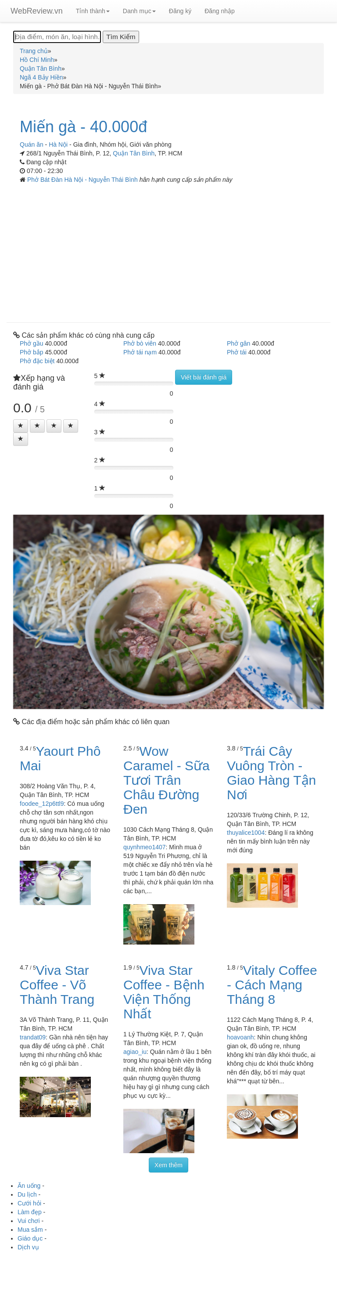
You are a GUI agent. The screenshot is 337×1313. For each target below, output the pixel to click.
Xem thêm (168, 1165)
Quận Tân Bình (133, 153)
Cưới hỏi (29, 1203)
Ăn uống (29, 1185)
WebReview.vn (37, 11)
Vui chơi (29, 1220)
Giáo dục (30, 1238)
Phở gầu (31, 343)
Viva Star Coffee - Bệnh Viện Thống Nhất (163, 992)
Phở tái (237, 352)
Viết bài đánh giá (203, 377)
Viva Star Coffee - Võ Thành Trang (57, 984)
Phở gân (238, 343)
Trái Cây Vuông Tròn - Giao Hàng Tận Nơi (271, 773)
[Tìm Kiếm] (121, 37)
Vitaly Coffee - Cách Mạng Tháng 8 (272, 984)
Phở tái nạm (140, 352)
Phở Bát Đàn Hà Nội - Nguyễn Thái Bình (83, 179)
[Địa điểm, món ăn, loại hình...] (57, 37)
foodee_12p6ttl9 (42, 803)
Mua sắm (30, 1229)
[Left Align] (20, 426)
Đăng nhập (219, 10)
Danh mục (139, 10)
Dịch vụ (28, 1247)
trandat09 (33, 1037)
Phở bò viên (139, 343)
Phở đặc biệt (37, 360)
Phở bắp (31, 352)
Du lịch (27, 1194)
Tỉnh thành (93, 10)
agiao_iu (135, 1051)
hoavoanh (240, 1037)
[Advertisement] (168, 249)
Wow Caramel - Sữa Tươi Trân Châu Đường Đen (166, 780)
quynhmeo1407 (144, 847)
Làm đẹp (30, 1212)
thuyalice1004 (246, 832)
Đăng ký (180, 10)
